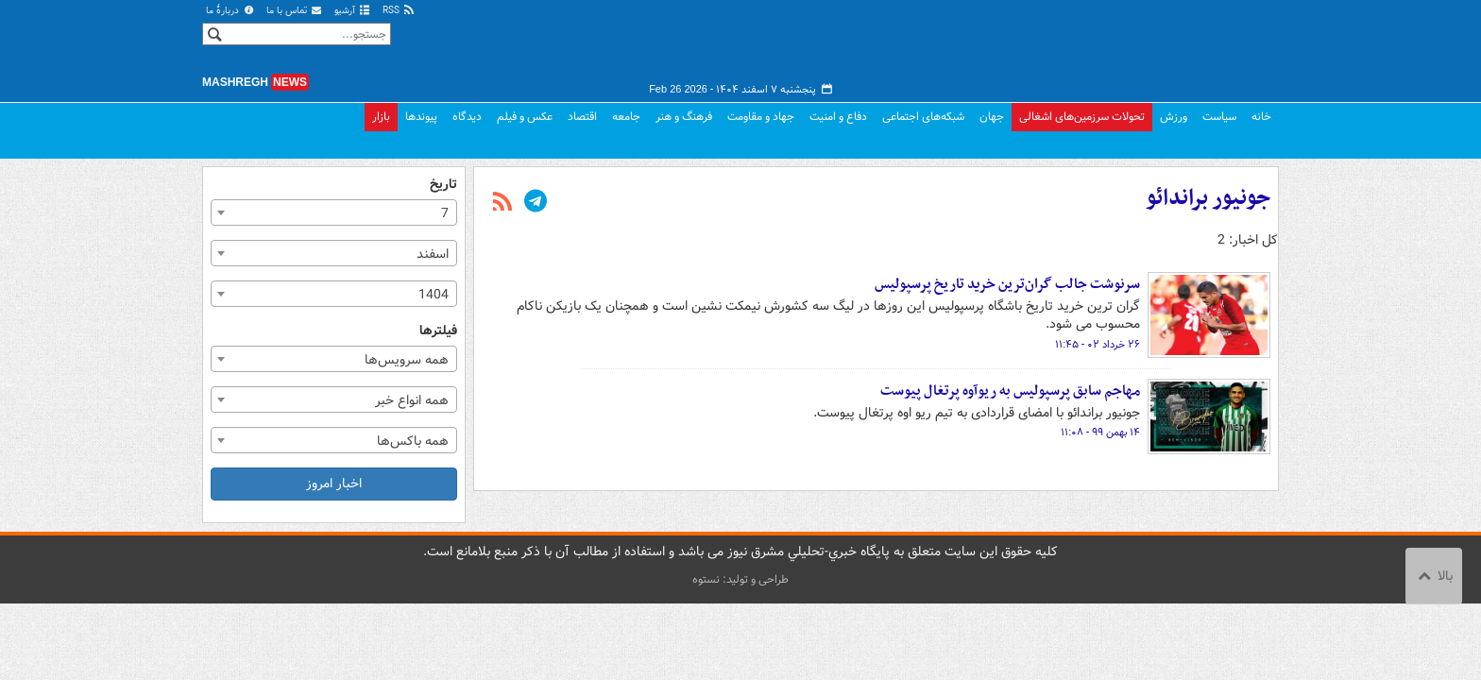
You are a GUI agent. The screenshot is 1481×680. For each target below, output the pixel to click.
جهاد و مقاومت (760, 117)
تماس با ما (294, 11)
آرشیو (352, 11)
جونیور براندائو (1208, 198)
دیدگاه (467, 117)
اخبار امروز (334, 483)
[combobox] (334, 212)
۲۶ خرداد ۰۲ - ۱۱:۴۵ (1097, 344)
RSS (399, 11)
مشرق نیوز (1137, 47)
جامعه (626, 117)
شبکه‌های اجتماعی (923, 117)
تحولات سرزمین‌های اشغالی (1082, 117)
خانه (1261, 117)
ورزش (1173, 117)
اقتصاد (582, 117)
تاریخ (443, 185)
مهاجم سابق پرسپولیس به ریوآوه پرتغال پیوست (1010, 391)
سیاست (1219, 117)
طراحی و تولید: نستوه (740, 579)
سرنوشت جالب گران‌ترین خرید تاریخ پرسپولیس (1007, 284)
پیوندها (421, 117)
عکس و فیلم (525, 117)
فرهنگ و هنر (683, 117)
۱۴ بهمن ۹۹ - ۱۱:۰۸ (1100, 432)
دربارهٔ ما (230, 11)
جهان (991, 117)
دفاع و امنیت (838, 117)
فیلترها (438, 331)
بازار (381, 117)
